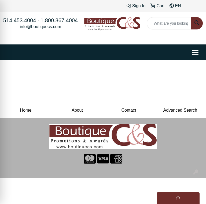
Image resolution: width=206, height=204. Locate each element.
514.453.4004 (19, 20)
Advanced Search (180, 110)
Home (26, 110)
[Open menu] (195, 52)
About (77, 110)
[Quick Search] (169, 23)
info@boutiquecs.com (40, 26)
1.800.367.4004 (59, 20)
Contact (128, 110)
